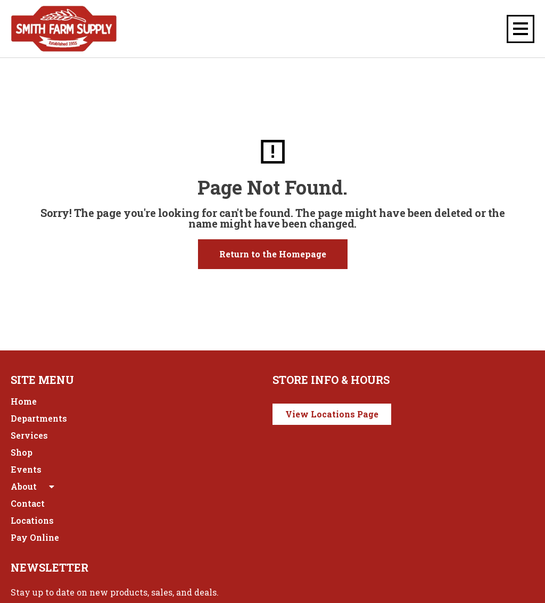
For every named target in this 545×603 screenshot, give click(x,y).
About (33, 486)
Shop (21, 452)
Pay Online (35, 537)
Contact (28, 503)
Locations (32, 520)
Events (26, 469)
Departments (39, 418)
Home (24, 401)
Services (29, 435)
